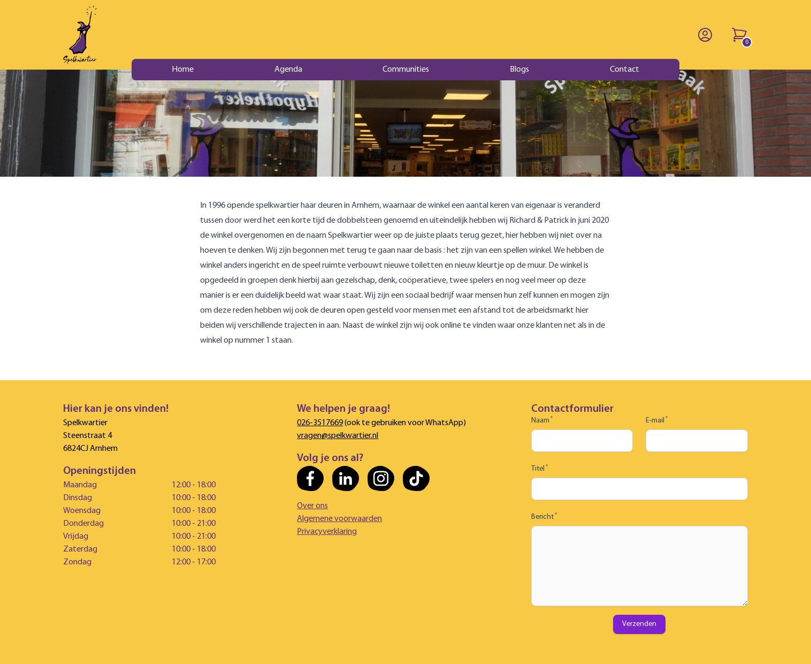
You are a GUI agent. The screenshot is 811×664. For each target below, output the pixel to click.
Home (183, 69)
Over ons (312, 506)
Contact (624, 69)
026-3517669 (320, 423)
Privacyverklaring (327, 531)
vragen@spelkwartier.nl (337, 436)
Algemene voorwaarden (339, 519)
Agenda (288, 69)
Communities (405, 69)
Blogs (519, 69)
